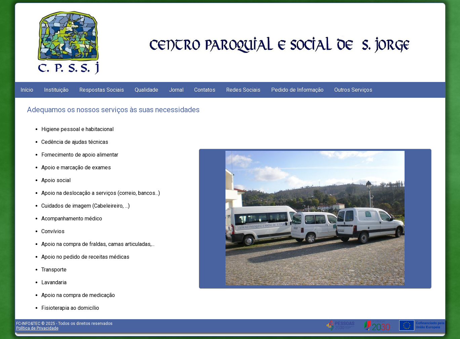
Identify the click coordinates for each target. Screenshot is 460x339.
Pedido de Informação (297, 90)
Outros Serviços (353, 90)
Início (26, 90)
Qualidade (146, 90)
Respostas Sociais (101, 90)
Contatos (204, 90)
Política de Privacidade (37, 328)
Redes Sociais (243, 90)
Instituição (56, 90)
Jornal (176, 90)
